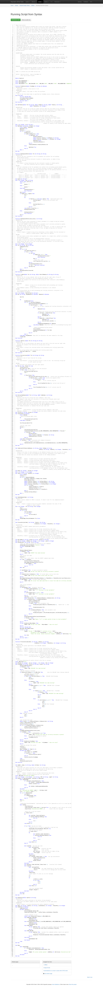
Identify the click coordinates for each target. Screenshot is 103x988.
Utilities (32, 5)
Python (46, 1)
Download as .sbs (16, 19)
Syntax (28, 1)
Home (12, 5)
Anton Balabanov (56, 984)
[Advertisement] (83, 45)
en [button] (91, 1)
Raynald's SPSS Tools (17, 1)
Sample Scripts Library (25, 5)
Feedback (86, 1)
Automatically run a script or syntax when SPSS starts (56, 970)
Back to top (89, 977)
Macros (34, 1)
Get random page (48, 973)
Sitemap (79, 1)
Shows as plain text (26, 19)
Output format (47, 967)
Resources (57, 1)
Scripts (40, 1)
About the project (73, 984)
